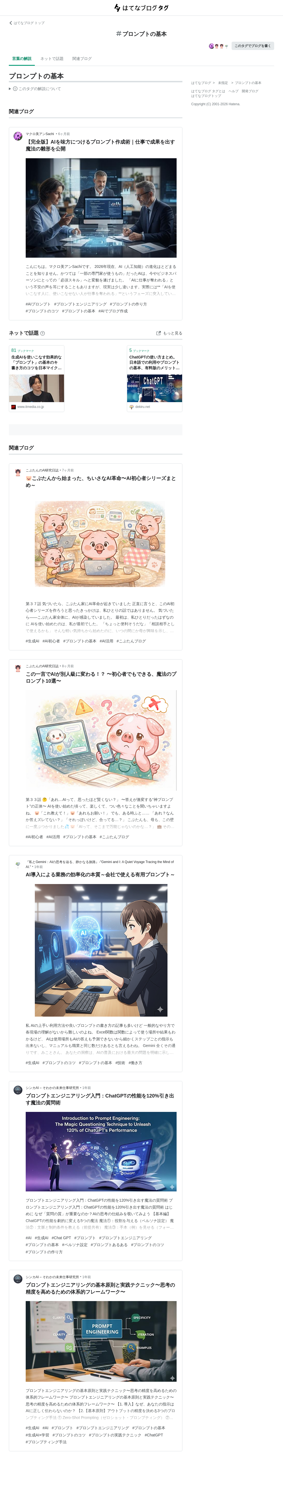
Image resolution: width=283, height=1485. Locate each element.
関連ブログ (82, 58)
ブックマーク (22, 350)
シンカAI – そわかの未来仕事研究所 (52, 1088)
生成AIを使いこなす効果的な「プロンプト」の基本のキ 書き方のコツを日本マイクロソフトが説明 (36, 363)
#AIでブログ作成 (113, 311)
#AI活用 (106, 641)
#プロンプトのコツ (42, 311)
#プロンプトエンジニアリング (80, 304)
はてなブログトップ (206, 96)
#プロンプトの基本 (78, 311)
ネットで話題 (52, 58)
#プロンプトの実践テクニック (115, 1435)
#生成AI (32, 641)
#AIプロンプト (38, 304)
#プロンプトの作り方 (128, 304)
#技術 (120, 1063)
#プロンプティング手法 (46, 1442)
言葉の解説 (22, 58)
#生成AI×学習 (37, 1435)
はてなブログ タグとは (208, 91)
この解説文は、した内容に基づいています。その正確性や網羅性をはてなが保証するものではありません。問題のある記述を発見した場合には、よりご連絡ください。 (35, 89)
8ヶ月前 (68, 666)
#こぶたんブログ (131, 641)
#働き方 (135, 1063)
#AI (29, 1238)
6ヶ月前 (64, 134)
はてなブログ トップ (26, 23)
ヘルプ (234, 91)
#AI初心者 (51, 641)
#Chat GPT (61, 1238)
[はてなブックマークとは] (42, 333)
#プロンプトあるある (109, 1245)
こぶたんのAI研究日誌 (42, 470)
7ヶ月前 (68, 470)
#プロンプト (85, 1238)
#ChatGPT (154, 1435)
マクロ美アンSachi (40, 134)
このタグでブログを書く (253, 46)
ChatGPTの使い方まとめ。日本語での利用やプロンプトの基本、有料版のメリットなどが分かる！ (154, 363)
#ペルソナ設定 (75, 1245)
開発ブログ (250, 91)
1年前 (38, 867)
